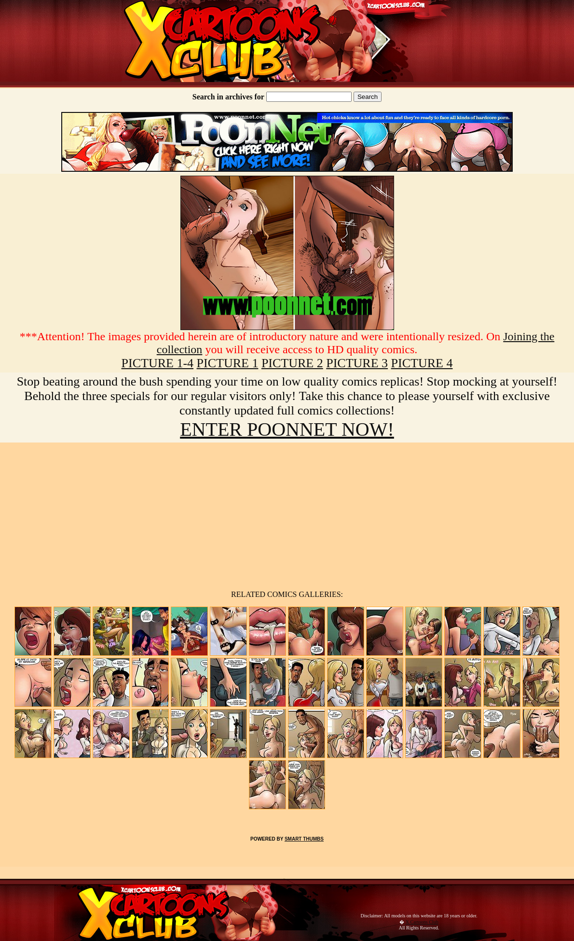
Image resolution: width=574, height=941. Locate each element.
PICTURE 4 (422, 363)
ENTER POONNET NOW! (287, 429)
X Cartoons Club (422, 922)
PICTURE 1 (228, 363)
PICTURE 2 (292, 363)
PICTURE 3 (357, 363)
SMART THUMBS (304, 839)
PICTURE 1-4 (158, 363)
